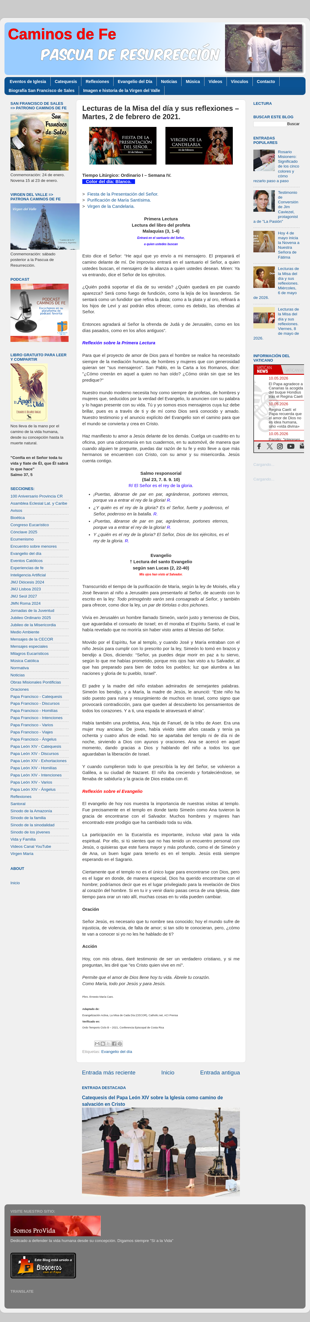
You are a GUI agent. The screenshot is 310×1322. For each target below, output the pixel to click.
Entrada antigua (220, 1072)
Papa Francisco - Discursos (35, 703)
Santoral (17, 804)
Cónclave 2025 (23, 532)
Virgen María (21, 853)
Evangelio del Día (135, 81)
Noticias (169, 81)
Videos (215, 81)
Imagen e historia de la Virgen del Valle (121, 90)
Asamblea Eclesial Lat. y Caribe (38, 503)
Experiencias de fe (27, 568)
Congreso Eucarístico (29, 525)
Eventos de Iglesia (28, 81)
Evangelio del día (116, 1051)
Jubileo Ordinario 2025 (30, 617)
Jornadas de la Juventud (32, 610)
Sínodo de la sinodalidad (32, 825)
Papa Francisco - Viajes (31, 732)
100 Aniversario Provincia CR (36, 496)
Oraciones (19, 689)
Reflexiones (97, 81)
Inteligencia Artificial (28, 575)
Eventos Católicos (26, 560)
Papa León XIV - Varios (31, 782)
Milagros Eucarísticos (29, 653)
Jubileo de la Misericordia (33, 625)
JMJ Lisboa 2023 (25, 589)
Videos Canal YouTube (30, 846)
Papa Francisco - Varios (31, 725)
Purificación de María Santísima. (119, 200)
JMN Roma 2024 (25, 603)
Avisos (16, 510)
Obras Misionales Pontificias (35, 682)
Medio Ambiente (24, 632)
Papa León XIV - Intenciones (36, 775)
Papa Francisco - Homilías (34, 710)
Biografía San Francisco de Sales (42, 90)
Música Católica (24, 660)
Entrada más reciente (109, 1072)
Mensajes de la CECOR (31, 639)
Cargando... (264, 464)
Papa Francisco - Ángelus (33, 739)
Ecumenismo (22, 539)
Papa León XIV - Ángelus (33, 789)
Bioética (17, 517)
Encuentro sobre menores (33, 546)
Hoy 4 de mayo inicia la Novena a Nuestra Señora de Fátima (288, 245)
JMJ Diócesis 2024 (27, 582)
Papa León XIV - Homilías (33, 768)
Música (193, 81)
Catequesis (66, 81)
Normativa (19, 668)
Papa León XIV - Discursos (34, 753)
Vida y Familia (23, 839)
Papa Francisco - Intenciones (36, 717)
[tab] (267, 369)
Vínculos (239, 81)
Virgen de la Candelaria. (111, 206)
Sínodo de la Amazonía (31, 811)
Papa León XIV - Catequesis (35, 746)
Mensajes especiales (29, 646)
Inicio (167, 1072)
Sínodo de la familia (28, 818)
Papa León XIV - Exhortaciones (38, 761)
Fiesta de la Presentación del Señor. (122, 194)
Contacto (266, 81)
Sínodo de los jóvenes (30, 832)
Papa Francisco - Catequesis (36, 696)
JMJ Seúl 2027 (23, 596)
